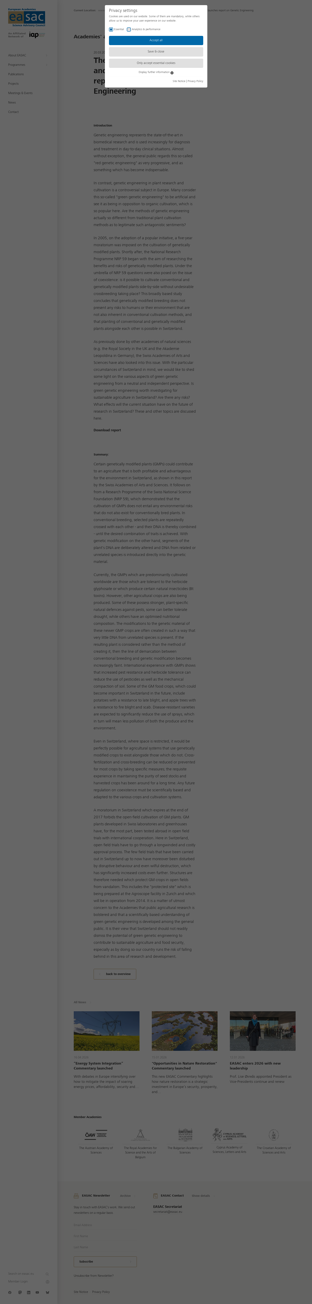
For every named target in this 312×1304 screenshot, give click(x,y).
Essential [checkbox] (119, 29)
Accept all (156, 40)
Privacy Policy (195, 81)
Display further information (156, 72)
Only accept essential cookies (156, 63)
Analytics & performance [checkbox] (146, 29)
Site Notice (179, 81)
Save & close (156, 51)
